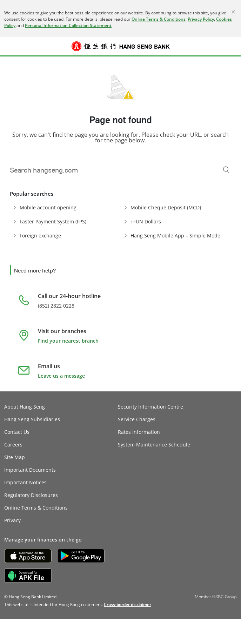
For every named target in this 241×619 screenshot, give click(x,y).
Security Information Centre (150, 406)
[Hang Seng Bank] (121, 46)
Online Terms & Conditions (159, 19)
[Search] (226, 170)
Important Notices (25, 482)
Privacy (12, 520)
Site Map (14, 457)
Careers (13, 444)
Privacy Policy (201, 19)
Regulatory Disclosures (31, 495)
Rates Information (139, 432)
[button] (9, 46)
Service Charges (136, 419)
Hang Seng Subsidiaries (32, 419)
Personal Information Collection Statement (68, 25)
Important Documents (30, 469)
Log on (232, 50)
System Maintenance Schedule (154, 444)
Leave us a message (61, 375)
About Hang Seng (24, 406)
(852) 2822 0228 (56, 305)
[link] (127, 604)
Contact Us (16, 432)
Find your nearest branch (68, 340)
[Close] (233, 11)
